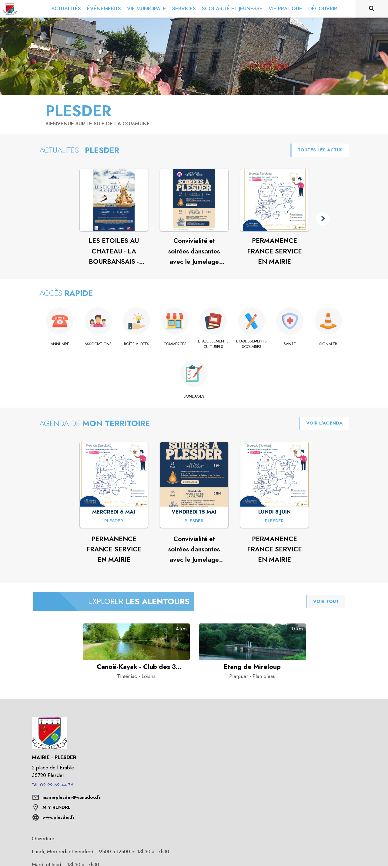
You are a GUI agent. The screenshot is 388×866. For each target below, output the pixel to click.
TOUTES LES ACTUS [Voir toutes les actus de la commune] (320, 150)
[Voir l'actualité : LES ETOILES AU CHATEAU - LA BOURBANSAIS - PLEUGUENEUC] (114, 200)
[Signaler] (328, 344)
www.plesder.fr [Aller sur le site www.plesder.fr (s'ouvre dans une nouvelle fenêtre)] (58, 817)
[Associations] (98, 344)
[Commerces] (175, 344)
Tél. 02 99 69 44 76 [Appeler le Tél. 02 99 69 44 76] (52, 785)
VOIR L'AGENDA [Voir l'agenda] (324, 423)
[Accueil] (10, 9)
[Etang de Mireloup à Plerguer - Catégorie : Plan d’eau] (252, 667)
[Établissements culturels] (213, 344)
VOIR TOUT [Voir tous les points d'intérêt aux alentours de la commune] (326, 601)
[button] (323, 218)
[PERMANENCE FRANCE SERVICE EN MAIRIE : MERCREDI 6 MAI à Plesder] (113, 521)
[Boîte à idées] (136, 344)
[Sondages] (194, 396)
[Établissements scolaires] (251, 344)
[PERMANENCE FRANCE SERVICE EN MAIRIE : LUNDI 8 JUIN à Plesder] (274, 521)
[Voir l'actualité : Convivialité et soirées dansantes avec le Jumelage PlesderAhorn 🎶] (194, 200)
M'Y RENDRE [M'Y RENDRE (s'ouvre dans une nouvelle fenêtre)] (56, 807)
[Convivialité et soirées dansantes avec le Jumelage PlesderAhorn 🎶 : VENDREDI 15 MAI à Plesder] (194, 521)
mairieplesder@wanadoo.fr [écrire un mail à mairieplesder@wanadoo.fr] (71, 797)
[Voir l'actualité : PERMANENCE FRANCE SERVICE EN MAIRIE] (274, 200)
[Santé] (290, 344)
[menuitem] (66, 9)
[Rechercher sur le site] (372, 9)
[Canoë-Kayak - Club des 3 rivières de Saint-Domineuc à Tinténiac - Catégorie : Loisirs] (136, 667)
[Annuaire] (60, 344)
